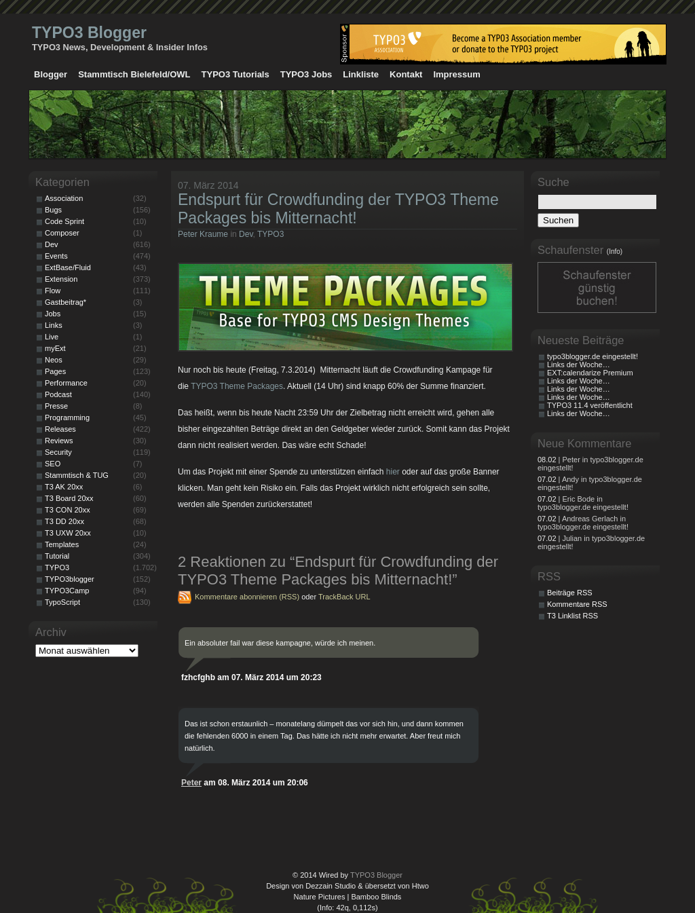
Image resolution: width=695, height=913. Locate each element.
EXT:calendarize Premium (590, 373)
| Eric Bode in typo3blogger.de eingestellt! (583, 503)
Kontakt (406, 74)
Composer (62, 233)
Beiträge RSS (570, 593)
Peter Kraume (203, 234)
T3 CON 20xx (67, 510)
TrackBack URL (344, 597)
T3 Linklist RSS (572, 616)
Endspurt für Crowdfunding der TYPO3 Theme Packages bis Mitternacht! (338, 209)
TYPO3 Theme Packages (237, 386)
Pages (55, 371)
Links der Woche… (578, 364)
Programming (67, 417)
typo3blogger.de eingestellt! (592, 356)
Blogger (50, 74)
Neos (53, 360)
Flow (52, 290)
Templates (62, 544)
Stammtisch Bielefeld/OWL (134, 74)
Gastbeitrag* (65, 302)
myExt (55, 348)
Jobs (52, 314)
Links (53, 325)
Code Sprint (64, 221)
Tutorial (57, 556)
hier (393, 472)
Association (64, 198)
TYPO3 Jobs (306, 74)
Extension (61, 279)
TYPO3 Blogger (89, 32)
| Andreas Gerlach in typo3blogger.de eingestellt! (583, 523)
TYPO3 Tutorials (235, 74)
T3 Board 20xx (69, 498)
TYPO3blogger (69, 579)
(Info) (614, 251)
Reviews (59, 440)
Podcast (58, 394)
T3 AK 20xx (64, 487)
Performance (66, 383)
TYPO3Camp (67, 590)
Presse (56, 406)
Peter (191, 782)
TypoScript (62, 602)
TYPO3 (270, 234)
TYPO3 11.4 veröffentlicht (590, 405)
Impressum (456, 74)
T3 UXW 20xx (68, 533)
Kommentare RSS (577, 604)
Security (58, 452)
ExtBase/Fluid (68, 267)
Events (56, 256)
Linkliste (361, 74)
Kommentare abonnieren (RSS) (247, 597)
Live (51, 337)
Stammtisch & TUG (77, 475)
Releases (60, 429)
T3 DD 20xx (64, 521)
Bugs (53, 210)
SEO (52, 464)
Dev (245, 234)
